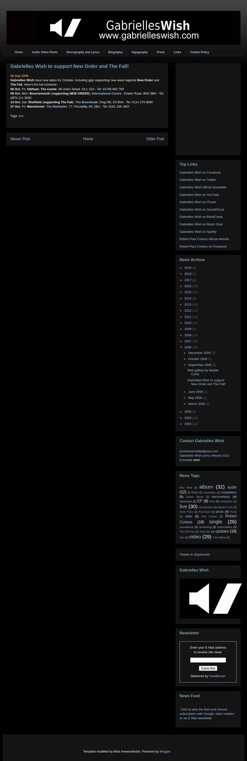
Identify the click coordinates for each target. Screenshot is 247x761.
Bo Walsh (193, 492)
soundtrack (186, 526)
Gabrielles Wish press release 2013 (204, 455)
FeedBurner (217, 676)
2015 (188, 292)
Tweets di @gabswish (195, 554)
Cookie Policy (199, 52)
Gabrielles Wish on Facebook (200, 172)
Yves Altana (219, 537)
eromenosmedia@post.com (199, 451)
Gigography (139, 52)
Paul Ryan (205, 512)
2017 (188, 280)
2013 (188, 304)
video (195, 536)
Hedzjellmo (226, 501)
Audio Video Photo (45, 52)
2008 (188, 335)
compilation (229, 492)
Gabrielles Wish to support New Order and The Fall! (69, 66)
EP (199, 501)
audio (232, 487)
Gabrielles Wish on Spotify (198, 232)
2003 (188, 424)
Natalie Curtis (225, 507)
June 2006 (196, 392)
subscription (224, 526)
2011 (188, 317)
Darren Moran (194, 497)
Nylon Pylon (186, 512)
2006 (188, 347)
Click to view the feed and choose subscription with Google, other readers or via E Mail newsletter (207, 714)
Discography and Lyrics (82, 52)
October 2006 (198, 359)
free (212, 501)
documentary (221, 496)
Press (161, 52)
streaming (205, 526)
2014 (188, 298)
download (186, 501)
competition (209, 492)
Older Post (155, 139)
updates (222, 531)
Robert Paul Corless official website (204, 239)
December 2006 (199, 353)
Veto (182, 537)
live (21, 116)
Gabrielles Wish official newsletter (203, 187)
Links (177, 52)
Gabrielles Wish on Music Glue (201, 224)
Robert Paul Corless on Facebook (203, 246)
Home (19, 52)
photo (220, 511)
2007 (188, 341)
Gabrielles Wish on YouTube (199, 195)
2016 (188, 286)
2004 (188, 418)
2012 (188, 310)
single (215, 521)
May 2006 (195, 398)
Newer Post (20, 139)
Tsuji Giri (204, 531)
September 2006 (200, 365)
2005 (188, 411)
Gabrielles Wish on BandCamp (201, 217)
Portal (233, 512)
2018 (188, 274)
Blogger (165, 751)
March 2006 (197, 404)
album (206, 487)
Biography (115, 52)
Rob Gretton (209, 516)
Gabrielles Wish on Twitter (198, 180)
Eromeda (186, 460)
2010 (188, 323)
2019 (188, 268)
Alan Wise (186, 487)
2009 (188, 329)
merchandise (206, 507)
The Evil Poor (187, 531)
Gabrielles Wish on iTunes (198, 202)
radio (188, 516)
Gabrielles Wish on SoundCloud (202, 209)
